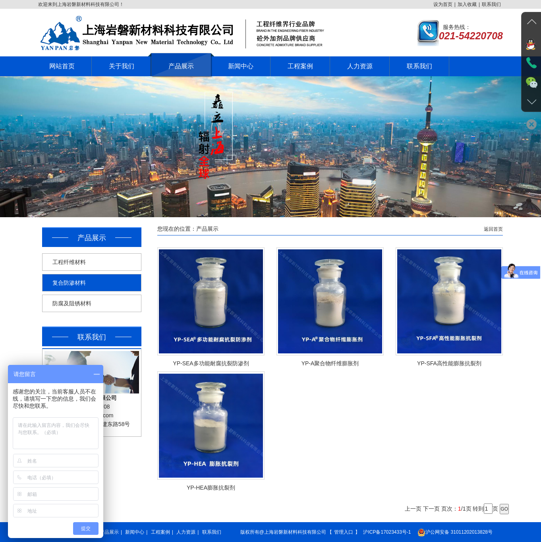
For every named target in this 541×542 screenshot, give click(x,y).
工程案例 (160, 532)
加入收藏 (467, 4)
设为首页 (442, 4)
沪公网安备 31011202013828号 (455, 532)
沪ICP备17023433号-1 (387, 532)
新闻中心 (134, 532)
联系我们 (491, 4)
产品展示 (109, 532)
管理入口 (343, 532)
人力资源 (185, 532)
